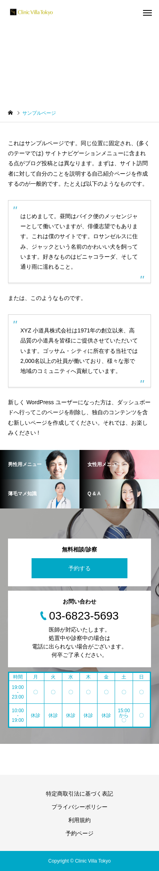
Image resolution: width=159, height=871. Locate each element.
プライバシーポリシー (79, 807)
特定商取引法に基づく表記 (79, 793)
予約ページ (79, 833)
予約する (79, 568)
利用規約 (79, 820)
